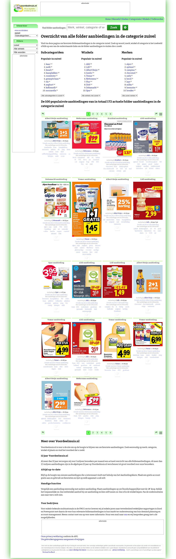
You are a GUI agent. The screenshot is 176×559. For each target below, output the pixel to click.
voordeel (96, 160)
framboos (117, 311)
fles (82, 164)
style (76, 248)
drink (55, 421)
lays (128, 82)
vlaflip (121, 307)
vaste (148, 355)
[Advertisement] (85, 9)
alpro (128, 64)
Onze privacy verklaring (52, 536)
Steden (125, 19)
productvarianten (54, 423)
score (63, 156)
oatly (128, 76)
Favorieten (20, 62)
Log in (18, 58)
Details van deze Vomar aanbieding (87, 241)
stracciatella (86, 254)
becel (129, 79)
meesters (45, 149)
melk (48, 67)
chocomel (130, 73)
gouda (98, 363)
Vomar (89, 76)
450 (92, 162)
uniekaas (136, 355)
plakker (50, 301)
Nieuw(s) (116, 19)
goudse (85, 416)
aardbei (146, 166)
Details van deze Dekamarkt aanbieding (56, 223)
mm (83, 363)
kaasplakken (51, 73)
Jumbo (89, 73)
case (159, 231)
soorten (85, 252)
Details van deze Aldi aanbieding (148, 158)
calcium (111, 171)
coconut (88, 250)
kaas (48, 64)
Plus (88, 82)
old (104, 220)
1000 (66, 227)
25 (106, 222)
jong (63, 149)
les (154, 231)
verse (97, 248)
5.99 (94, 418)
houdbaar (48, 229)
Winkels (146, 19)
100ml (151, 168)
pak (124, 171)
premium (48, 303)
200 (121, 169)
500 (97, 162)
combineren (66, 423)
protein (157, 304)
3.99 (150, 233)
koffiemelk (51, 87)
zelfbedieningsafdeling (49, 154)
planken (67, 301)
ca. (69, 154)
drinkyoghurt (123, 166)
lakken (53, 149)
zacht (127, 307)
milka (129, 85)
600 (77, 307)
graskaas (94, 307)
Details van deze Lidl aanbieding (148, 225)
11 (116, 307)
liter (91, 252)
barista (52, 231)
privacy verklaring (119, 550)
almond (53, 233)
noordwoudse (48, 367)
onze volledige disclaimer (77, 550)
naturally (65, 229)
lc (146, 233)
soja (50, 227)
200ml (119, 171)
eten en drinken (21, 30)
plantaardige (79, 250)
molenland (84, 307)
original (81, 162)
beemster (130, 87)
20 (151, 229)
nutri (57, 156)
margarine (81, 157)
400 (61, 367)
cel (76, 162)
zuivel (78, 252)
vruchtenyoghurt (151, 162)
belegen (50, 156)
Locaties (19, 69)
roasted (66, 231)
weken (78, 367)
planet (144, 164)
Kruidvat (118, 160)
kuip (87, 162)
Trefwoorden (157, 19)
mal (130, 169)
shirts (141, 233)
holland (76, 365)
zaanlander (48, 147)
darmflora (147, 231)
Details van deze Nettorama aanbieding (87, 153)
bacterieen (138, 231)
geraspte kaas (52, 79)
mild (63, 305)
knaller (154, 355)
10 (75, 160)
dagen (54, 369)
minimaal (97, 365)
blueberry (90, 248)
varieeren (63, 154)
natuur (51, 152)
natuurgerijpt (86, 311)
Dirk (88, 85)
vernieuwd (67, 418)
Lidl (88, 67)
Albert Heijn (91, 70)
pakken (55, 303)
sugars (59, 231)
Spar (88, 90)
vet (66, 421)
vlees (85, 160)
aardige (96, 250)
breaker (130, 90)
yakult (136, 229)
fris (67, 303)
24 (117, 169)
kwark (49, 70)
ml (87, 164)
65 (155, 229)
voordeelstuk (154, 357)
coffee (46, 231)
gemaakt (80, 309)
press (91, 245)
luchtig (125, 309)
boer (57, 152)
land (62, 152)
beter (68, 149)
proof (150, 164)
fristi (115, 166)
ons (125, 514)
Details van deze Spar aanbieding (56, 295)
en (92, 157)
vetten (98, 157)
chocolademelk (108, 169)
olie (88, 157)
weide (97, 370)
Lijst (17, 65)
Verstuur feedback (48, 552)
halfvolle (110, 309)
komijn (88, 418)
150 (161, 162)
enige (143, 306)
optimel (130, 67)
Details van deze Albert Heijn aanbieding (56, 143)
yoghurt (49, 85)
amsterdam (110, 220)
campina (130, 70)
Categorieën (135, 19)
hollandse (59, 301)
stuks (67, 299)
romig (50, 305)
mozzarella (51, 90)
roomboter (51, 76)
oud (117, 222)
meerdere (139, 168)
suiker (156, 164)
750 (79, 160)
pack (159, 229)
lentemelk (88, 309)
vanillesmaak (155, 166)
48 (59, 149)
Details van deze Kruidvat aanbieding (117, 162)
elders (157, 168)
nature (82, 248)
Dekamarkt (91, 87)
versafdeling (125, 222)
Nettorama (91, 79)
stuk (91, 164)
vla (47, 82)
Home (108, 19)
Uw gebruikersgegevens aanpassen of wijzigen (62, 539)
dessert (97, 245)
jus (90, 160)
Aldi (88, 64)
